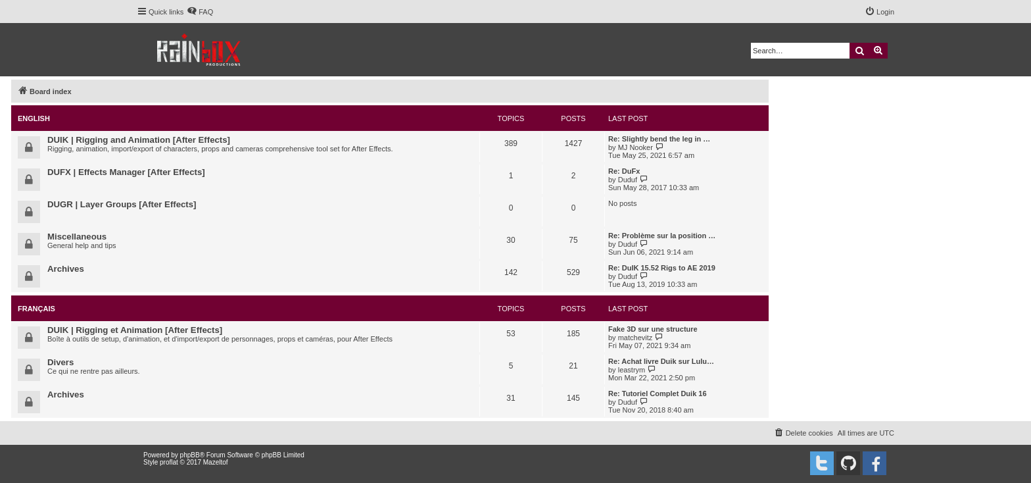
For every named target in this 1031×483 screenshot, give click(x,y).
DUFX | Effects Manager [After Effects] (126, 172)
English (34, 118)
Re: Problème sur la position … (661, 236)
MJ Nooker (635, 147)
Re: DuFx (624, 171)
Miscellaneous (77, 237)
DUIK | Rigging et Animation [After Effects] (134, 330)
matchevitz (635, 338)
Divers (60, 362)
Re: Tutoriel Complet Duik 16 (657, 393)
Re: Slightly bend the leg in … (659, 139)
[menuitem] (200, 12)
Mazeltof (215, 462)
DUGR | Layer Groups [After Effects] (121, 204)
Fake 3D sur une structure (653, 329)
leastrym (632, 370)
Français (36, 309)
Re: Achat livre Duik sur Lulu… (661, 361)
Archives (65, 269)
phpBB (190, 455)
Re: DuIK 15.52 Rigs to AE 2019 (661, 268)
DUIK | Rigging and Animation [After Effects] (138, 140)
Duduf (627, 180)
